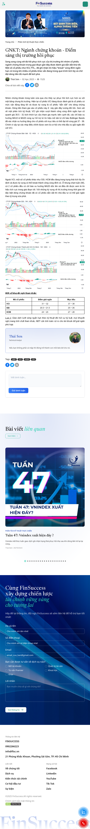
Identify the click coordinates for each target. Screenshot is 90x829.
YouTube (51, 778)
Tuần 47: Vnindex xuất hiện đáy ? (29, 535)
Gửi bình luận (18, 390)
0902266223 (12, 746)
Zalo (48, 788)
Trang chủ (9, 42)
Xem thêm (13, 436)
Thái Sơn (15, 79)
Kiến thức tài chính (16, 778)
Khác (10, 674)
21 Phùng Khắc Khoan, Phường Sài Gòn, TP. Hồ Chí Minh (37, 756)
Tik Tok (50, 783)
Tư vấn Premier (15, 670)
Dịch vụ (9, 773)
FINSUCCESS (12, 741)
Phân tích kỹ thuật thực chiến (31, 42)
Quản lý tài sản (55, 666)
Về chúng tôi (12, 768)
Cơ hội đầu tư (13, 783)
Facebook (51, 768)
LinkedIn (51, 773)
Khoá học (52, 670)
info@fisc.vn (12, 751)
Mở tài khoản (14, 666)
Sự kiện (9, 788)
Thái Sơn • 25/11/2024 (13, 548)
